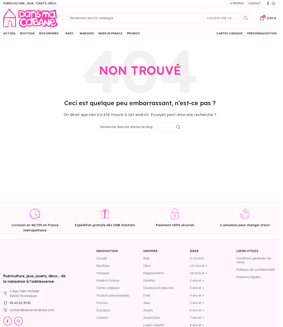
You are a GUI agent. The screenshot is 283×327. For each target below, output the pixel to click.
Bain (146, 258)
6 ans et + (197, 310)
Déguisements (153, 273)
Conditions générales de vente (253, 260)
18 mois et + (198, 273)
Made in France (107, 280)
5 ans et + (197, 303)
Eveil (146, 295)
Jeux (146, 303)
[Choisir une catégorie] (222, 18)
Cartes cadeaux (107, 288)
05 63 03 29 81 (20, 303)
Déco (147, 266)
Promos (102, 303)
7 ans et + (197, 318)
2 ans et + (197, 280)
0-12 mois (197, 258)
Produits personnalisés (112, 295)
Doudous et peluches (158, 288)
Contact (102, 318)
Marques (102, 273)
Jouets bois (151, 318)
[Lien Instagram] (273, 3)
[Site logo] (30, 17)
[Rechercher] (158, 18)
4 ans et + (197, 295)
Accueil (101, 258)
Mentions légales (248, 277)
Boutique (102, 266)
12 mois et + (198, 266)
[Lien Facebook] (268, 3)
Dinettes (149, 280)
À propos (103, 310)
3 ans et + (197, 288)
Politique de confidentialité (255, 270)
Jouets (148, 310)
